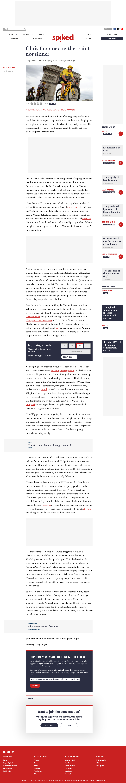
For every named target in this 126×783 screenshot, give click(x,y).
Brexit (36, 766)
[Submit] (24, 28)
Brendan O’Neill (70, 760)
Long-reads (37, 38)
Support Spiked (8, 763)
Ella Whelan (68, 768)
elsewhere (86, 218)
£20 (79, 346)
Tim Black (68, 774)
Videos (41, 34)
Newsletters (112, 34)
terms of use (57, 781)
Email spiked (100, 766)
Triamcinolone (33, 316)
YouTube (121, 29)
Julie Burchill (108, 190)
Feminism (37, 768)
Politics (52, 103)
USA (35, 774)
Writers (26, 34)
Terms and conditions (10, 766)
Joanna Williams (70, 766)
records (44, 389)
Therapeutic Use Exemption (39, 320)
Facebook (114, 29)
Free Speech (38, 771)
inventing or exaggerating (63, 370)
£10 (72, 346)
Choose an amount (76, 352)
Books (88, 38)
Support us (112, 38)
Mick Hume (68, 771)
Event (105, 293)
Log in (108, 29)
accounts (47, 505)
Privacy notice (7, 768)
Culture (36, 763)
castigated (30, 404)
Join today (49, 725)
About (5, 760)
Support (35, 686)
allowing (87, 508)
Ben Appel (106, 131)
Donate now (67, 357)
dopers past (72, 207)
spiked (104, 326)
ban (57, 327)
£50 (87, 346)
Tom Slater (107, 291)
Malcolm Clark (108, 160)
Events (88, 34)
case (80, 486)
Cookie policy (7, 771)
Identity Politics (109, 163)
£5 (64, 346)
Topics (10, 34)
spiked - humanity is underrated (63, 38)
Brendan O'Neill (108, 222)
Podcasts (14, 38)
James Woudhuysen (110, 254)
